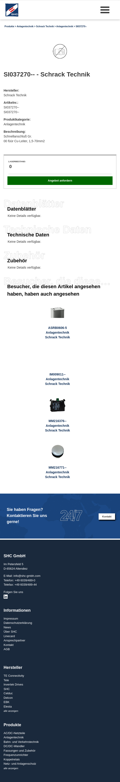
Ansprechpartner (14, 640)
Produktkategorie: (17, 119)
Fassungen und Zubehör (20, 750)
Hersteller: (11, 90)
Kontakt (106, 516)
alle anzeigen (11, 711)
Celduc (8, 693)
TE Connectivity (14, 675)
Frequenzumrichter (16, 755)
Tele (6, 680)
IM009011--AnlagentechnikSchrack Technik (57, 379)
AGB (7, 649)
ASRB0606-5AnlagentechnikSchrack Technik (57, 332)
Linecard (9, 636)
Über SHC (10, 631)
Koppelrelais (12, 759)
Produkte (9, 26)
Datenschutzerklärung (18, 623)
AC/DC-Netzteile (14, 733)
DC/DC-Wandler (14, 746)
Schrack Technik (45, 26)
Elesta (8, 706)
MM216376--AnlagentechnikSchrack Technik (57, 425)
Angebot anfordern (60, 180)
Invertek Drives (13, 684)
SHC (7, 689)
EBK (6, 702)
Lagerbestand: (17, 161)
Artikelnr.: (11, 102)
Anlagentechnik (25, 26)
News (7, 627)
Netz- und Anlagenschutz (20, 763)
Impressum (11, 618)
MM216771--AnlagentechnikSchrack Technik (57, 472)
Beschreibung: (15, 131)
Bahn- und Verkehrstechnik (21, 742)
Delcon (8, 697)
